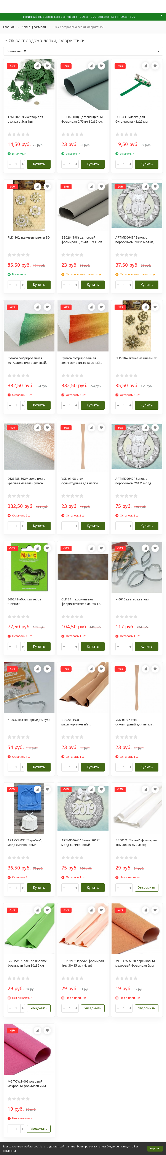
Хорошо (155, 1148)
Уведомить (146, 887)
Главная (8, 27)
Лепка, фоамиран (34, 27)
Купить (39, 164)
